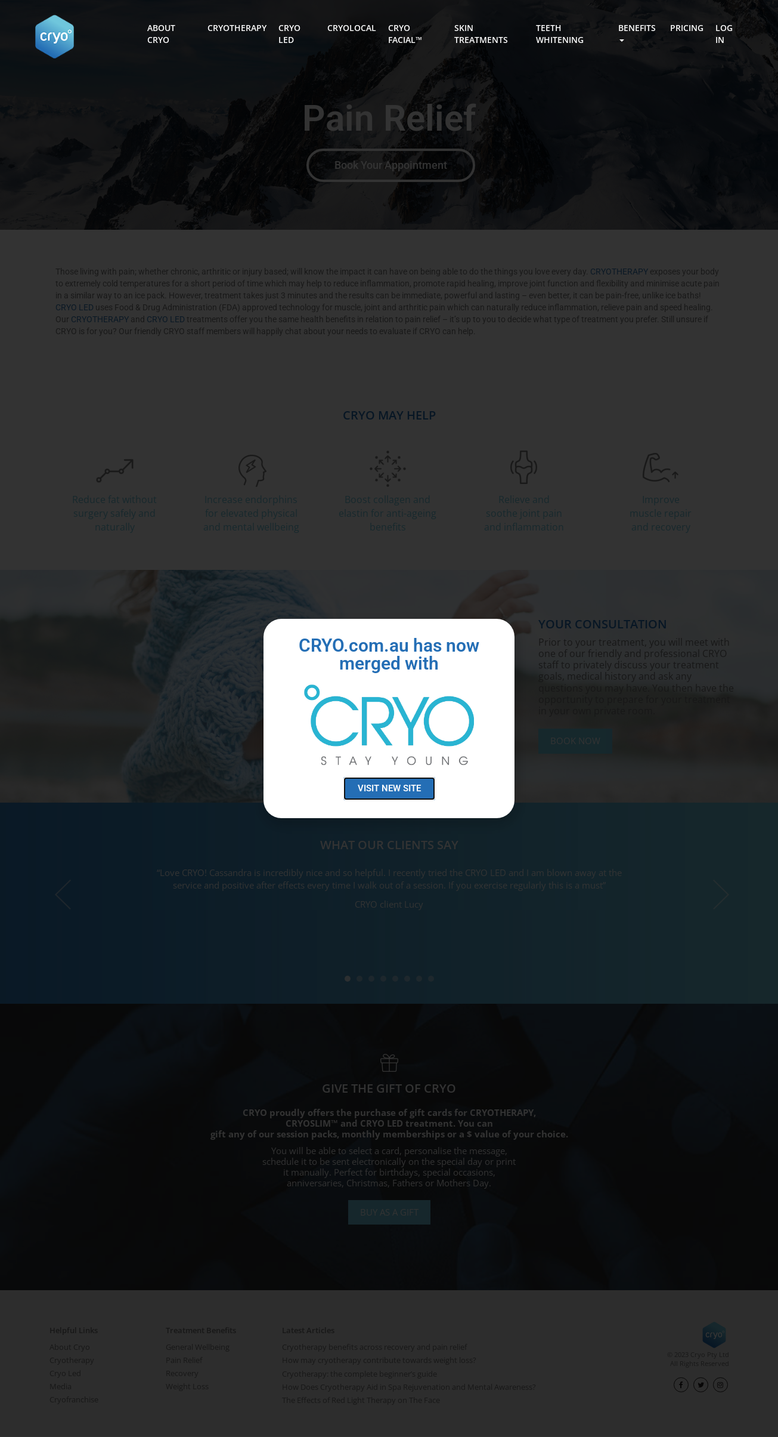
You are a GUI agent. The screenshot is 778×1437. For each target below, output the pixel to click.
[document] (389, 718)
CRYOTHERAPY (236, 27)
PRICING (686, 27)
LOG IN (724, 33)
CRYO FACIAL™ (405, 33)
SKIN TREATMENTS (481, 33)
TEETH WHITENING (560, 33)
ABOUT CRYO (161, 33)
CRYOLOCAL (351, 27)
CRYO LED (289, 33)
